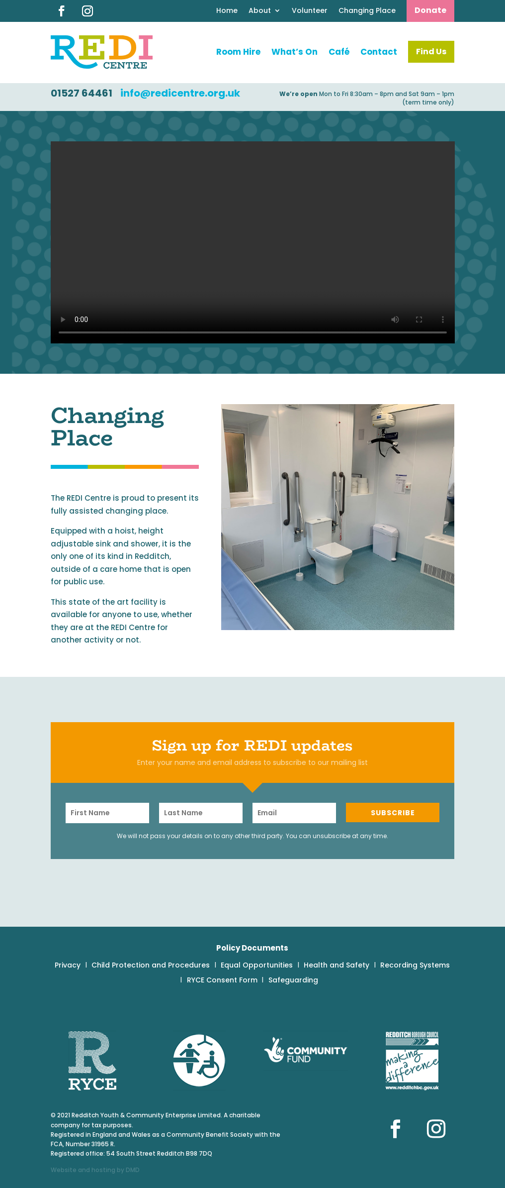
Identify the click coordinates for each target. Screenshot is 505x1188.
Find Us (431, 51)
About (260, 11)
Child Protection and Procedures (150, 966)
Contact (378, 52)
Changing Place (367, 11)
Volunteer (310, 11)
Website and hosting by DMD (95, 1170)
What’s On (294, 52)
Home (227, 11)
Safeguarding (293, 980)
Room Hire (238, 52)
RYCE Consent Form (222, 980)
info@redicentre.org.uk (180, 93)
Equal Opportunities (257, 966)
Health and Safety (336, 966)
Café (339, 52)
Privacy (68, 966)
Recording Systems (415, 966)
